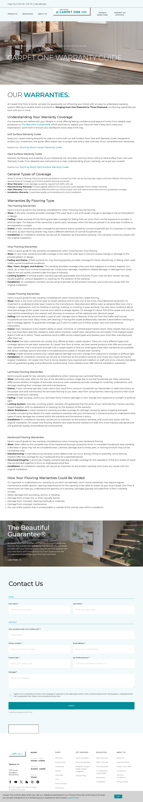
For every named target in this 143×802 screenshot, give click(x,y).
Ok (118, 796)
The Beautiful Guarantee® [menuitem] (101, 772)
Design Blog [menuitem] (81, 776)
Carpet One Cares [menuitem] (124, 766)
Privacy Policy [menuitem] (122, 782)
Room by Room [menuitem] (123, 762)
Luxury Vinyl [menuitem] (60, 762)
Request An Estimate (119, 14)
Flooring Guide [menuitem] (102, 766)
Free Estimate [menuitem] (61, 784)
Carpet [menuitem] (58, 771)
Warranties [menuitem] (100, 777)
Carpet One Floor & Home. (26, 787)
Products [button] (13, 14)
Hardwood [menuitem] (59, 766)
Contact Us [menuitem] (121, 771)
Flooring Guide (27, 46)
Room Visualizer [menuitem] (82, 758)
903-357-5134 (40, 4)
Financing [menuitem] (59, 788)
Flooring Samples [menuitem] (83, 762)
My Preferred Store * (81, 657)
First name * (13, 604)
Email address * (79, 643)
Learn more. (73, 798)
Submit (71, 706)
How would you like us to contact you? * (24, 629)
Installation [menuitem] (101, 782)
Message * (12, 672)
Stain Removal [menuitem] (102, 758)
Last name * (77, 604)
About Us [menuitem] (120, 758)
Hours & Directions (102, 14)
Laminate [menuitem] (59, 775)
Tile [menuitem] (56, 779)
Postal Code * (13, 657)
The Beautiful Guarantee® (35, 124)
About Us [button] (42, 14)
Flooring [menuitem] (58, 758)
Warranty (40, 46)
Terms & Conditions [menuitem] (121, 776)
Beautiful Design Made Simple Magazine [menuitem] (83, 768)
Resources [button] (27, 14)
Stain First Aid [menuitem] (102, 762)
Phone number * (15, 643)
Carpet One (12, 46)
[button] (130, 14)
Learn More (14, 560)
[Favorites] (133, 14)
